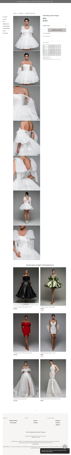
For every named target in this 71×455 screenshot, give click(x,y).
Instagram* (57, 420)
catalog (15, 13)
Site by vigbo (5, 451)
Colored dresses (6, 26)
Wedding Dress (6, 23)
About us (35, 420)
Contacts (35, 422)
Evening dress (13, 422)
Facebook (58, 422)
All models (5, 16)
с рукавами (21, 13)
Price (4, 21)
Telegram (58, 424)
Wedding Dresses (13, 420)
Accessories (5, 33)
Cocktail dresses (6, 28)
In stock (4, 19)
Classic (4, 30)
